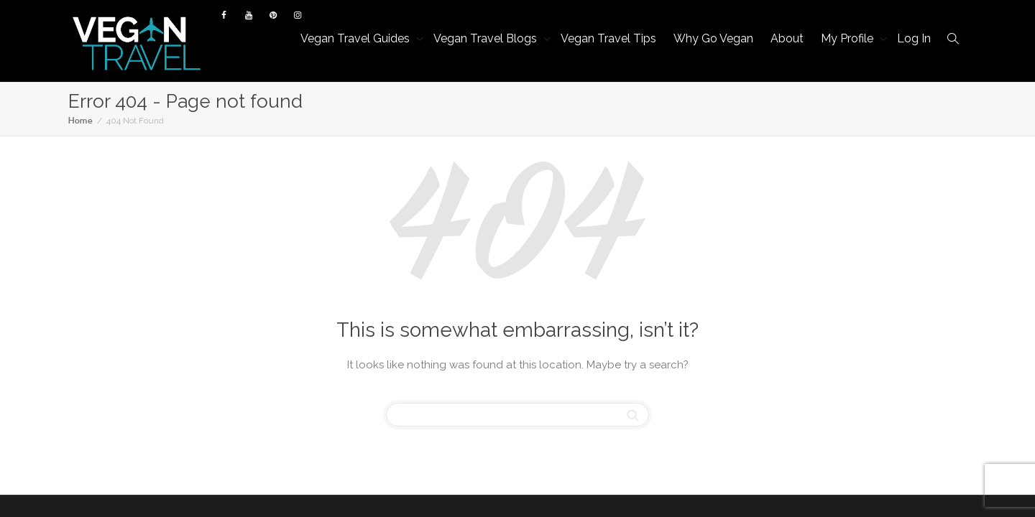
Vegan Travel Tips (608, 38)
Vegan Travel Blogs (486, 38)
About (787, 38)
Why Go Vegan (713, 38)
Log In (914, 38)
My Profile (848, 38)
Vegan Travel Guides (356, 38)
